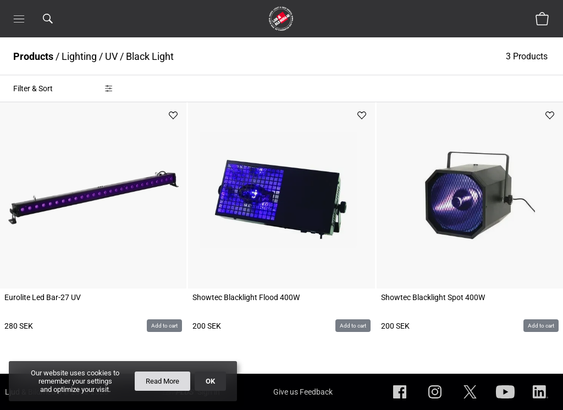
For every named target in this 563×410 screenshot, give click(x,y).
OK (210, 381)
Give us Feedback (303, 391)
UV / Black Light (139, 56)
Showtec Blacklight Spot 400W (433, 297)
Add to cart (164, 326)
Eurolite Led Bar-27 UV (42, 297)
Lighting (79, 56)
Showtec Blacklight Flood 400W (246, 297)
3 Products (528, 56)
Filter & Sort (33, 88)
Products (33, 56)
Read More (162, 381)
